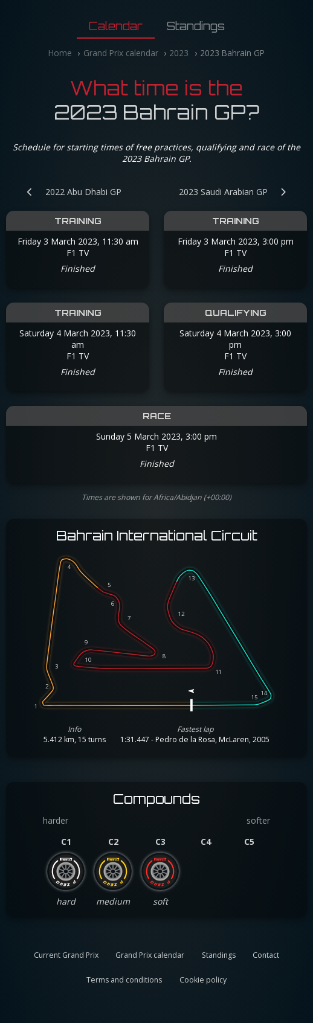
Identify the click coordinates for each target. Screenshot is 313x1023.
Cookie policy (203, 980)
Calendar (116, 26)
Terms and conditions (124, 980)
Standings (196, 26)
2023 (179, 53)
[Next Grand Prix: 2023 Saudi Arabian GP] (238, 191)
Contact (266, 955)
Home (60, 53)
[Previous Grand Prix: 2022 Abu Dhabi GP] (68, 191)
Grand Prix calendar (120, 53)
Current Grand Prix (66, 955)
